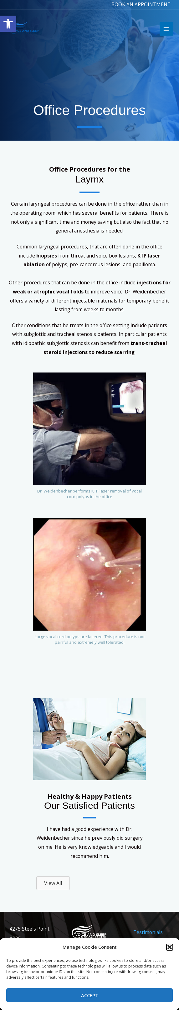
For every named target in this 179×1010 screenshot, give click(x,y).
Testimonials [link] (148, 932)
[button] (169, 947)
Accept (89, 995)
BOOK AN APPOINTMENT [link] (140, 4)
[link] (8, 24)
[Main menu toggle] (166, 30)
